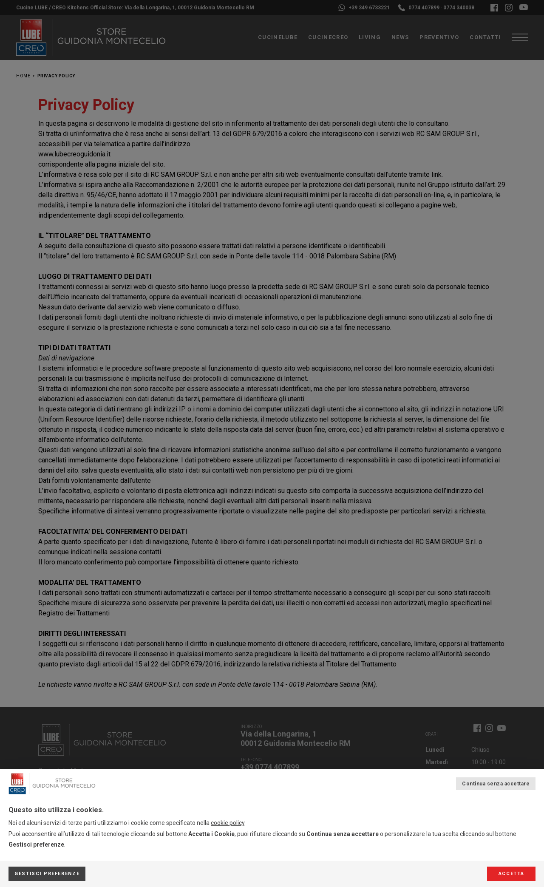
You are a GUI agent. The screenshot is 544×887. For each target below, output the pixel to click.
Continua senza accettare (496, 784)
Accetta (511, 873)
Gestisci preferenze (46, 873)
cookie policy (227, 822)
